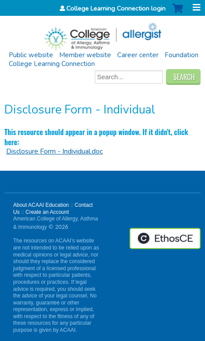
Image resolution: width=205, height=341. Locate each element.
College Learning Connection (52, 63)
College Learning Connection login (115, 8)
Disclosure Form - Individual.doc (54, 151)
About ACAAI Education (41, 205)
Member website (85, 55)
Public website (31, 55)
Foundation (181, 55)
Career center (137, 55)
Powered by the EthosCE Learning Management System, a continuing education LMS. (165, 238)
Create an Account (47, 212)
